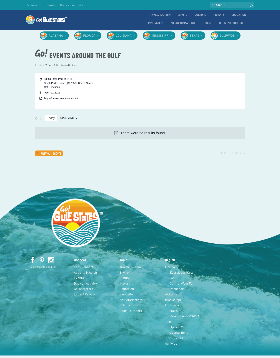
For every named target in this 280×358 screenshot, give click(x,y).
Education (238, 17)
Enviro (182, 17)
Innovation (156, 25)
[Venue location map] (192, 93)
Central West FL (181, 286)
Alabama (56, 38)
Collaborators (83, 291)
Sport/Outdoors (231, 25)
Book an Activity (71, 5)
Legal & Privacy (85, 297)
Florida (89, 38)
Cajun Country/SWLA (185, 318)
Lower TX (176, 340)
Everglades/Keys (182, 275)
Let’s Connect (83, 269)
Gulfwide (227, 38)
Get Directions (52, 89)
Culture (200, 17)
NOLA (174, 313)
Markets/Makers (183, 25)
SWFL (174, 280)
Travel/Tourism (159, 17)
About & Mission (85, 275)
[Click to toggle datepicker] (69, 120)
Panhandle (177, 291)
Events (51, 5)
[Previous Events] (36, 121)
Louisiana (124, 38)
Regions (31, 5)
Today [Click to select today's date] (51, 120)
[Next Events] (41, 121)
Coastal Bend (179, 335)
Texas (194, 38)
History (218, 17)
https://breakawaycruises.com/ (61, 100)
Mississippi (160, 38)
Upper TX (176, 330)
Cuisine (207, 25)
